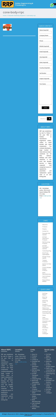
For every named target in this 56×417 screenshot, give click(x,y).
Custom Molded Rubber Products (46, 269)
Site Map (44, 330)
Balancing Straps (45, 301)
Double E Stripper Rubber (46, 305)
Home (4, 15)
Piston (44, 315)
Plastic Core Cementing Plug (46, 308)
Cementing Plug (46, 251)
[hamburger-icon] (54, 4)
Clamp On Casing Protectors (45, 326)
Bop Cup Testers (44, 297)
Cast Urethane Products (46, 277)
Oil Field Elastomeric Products (45, 238)
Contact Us (45, 231)
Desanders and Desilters (46, 321)
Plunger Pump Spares (46, 257)
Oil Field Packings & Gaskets (45, 247)
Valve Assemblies (45, 318)
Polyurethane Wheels (46, 280)
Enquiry (44, 229)
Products (44, 227)
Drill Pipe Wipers (44, 294)
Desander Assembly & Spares (16, 15)
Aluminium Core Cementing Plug (46, 312)
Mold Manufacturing (46, 273)
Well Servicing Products (46, 242)
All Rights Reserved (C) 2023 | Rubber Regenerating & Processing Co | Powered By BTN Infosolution (28, 414)
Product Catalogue (45, 332)
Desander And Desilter (46, 234)
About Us (44, 224)
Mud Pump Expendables (45, 253)
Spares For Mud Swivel (46, 264)
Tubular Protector (45, 261)
